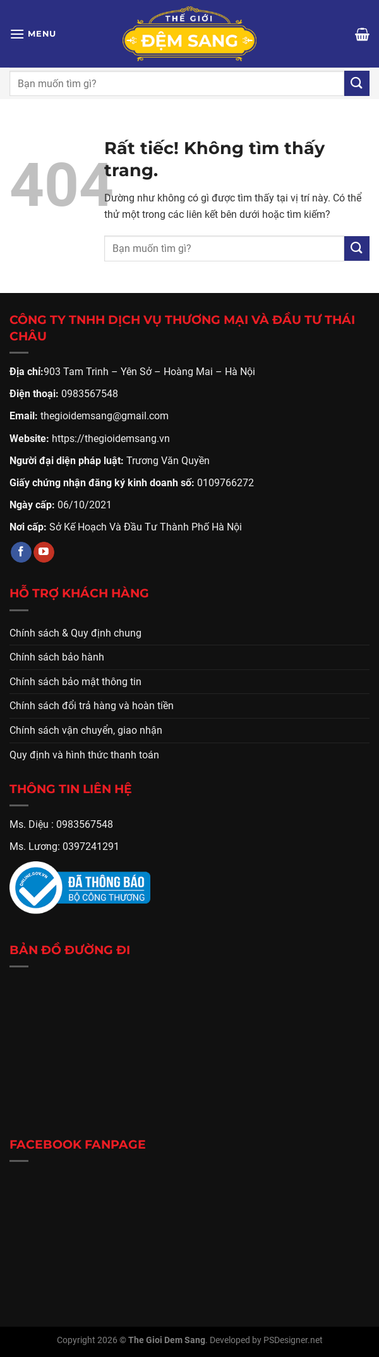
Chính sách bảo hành (56, 657)
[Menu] (32, 33)
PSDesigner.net (293, 1340)
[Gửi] (357, 83)
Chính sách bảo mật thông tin (75, 682)
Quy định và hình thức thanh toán (84, 755)
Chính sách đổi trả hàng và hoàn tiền (91, 706)
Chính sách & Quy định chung (75, 633)
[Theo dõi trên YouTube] (43, 552)
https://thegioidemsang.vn (111, 439)
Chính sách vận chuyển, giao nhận (85, 730)
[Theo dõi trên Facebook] (21, 552)
